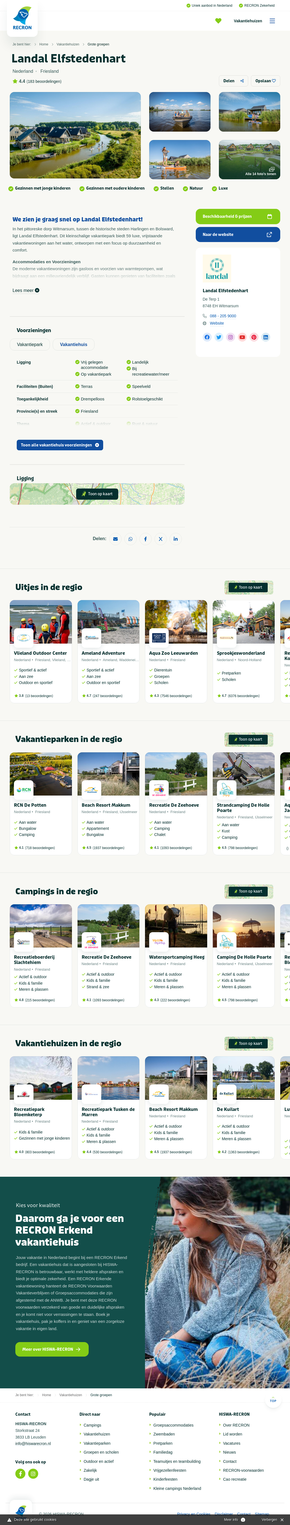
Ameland (110, 660)
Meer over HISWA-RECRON (51, 1349)
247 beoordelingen (107, 696)
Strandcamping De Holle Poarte (243, 807)
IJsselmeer (128, 812)
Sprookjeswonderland (241, 653)
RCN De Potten (30, 805)
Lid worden (232, 1434)
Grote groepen (98, 44)
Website (217, 323)
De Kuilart (228, 1109)
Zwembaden (164, 1434)
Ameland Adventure (103, 653)
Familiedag (162, 1452)
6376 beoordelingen (243, 696)
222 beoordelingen (175, 1000)
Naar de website (237, 234)
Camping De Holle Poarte (244, 957)
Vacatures (231, 1443)
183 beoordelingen (44, 81)
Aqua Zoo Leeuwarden (173, 653)
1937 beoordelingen (108, 848)
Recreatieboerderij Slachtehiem (34, 959)
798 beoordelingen (243, 848)
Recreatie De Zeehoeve (174, 805)
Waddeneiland (130, 660)
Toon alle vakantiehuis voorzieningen (60, 445)
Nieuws (229, 1452)
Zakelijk (90, 1470)
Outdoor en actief (98, 1461)
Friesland (42, 660)
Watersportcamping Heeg (176, 957)
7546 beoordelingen (176, 696)
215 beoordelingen (40, 1000)
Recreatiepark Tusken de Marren (108, 1112)
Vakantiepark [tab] (30, 344)
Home (43, 44)
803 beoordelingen (40, 1152)
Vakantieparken (97, 1443)
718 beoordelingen (40, 848)
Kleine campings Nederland (177, 1488)
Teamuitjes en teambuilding (177, 1461)
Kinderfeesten (165, 1479)
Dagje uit (91, 1479)
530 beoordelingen (107, 1152)
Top (273, 1399)
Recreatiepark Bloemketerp (29, 1112)
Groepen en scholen (101, 1452)
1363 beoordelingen (243, 1152)
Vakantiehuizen (256, 21)
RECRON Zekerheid (257, 6)
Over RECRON (236, 1425)
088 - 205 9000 (223, 316)
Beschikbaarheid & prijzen (237, 216)
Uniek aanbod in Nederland (209, 6)
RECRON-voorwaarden (243, 1470)
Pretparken (162, 1443)
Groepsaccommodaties (173, 1425)
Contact (229, 1461)
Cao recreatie (234, 1479)
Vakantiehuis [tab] (73, 344)
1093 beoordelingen (176, 848)
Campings (92, 1425)
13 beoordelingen (39, 696)
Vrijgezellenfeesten (169, 1470)
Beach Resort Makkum (106, 805)
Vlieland (58, 660)
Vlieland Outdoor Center (40, 653)
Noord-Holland (250, 660)
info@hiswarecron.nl (33, 1443)
